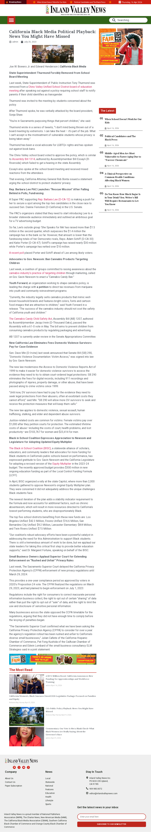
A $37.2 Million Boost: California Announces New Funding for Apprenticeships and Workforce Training (69, 679)
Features (49, 789)
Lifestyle (49, 800)
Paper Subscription (13, 786)
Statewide (50, 782)
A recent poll (16, 252)
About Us (9, 778)
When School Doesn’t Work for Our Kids (123, 121)
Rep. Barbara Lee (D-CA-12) (54, 199)
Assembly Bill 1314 (23, 159)
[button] (11, 20)
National (49, 786)
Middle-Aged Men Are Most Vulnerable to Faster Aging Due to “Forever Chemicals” (123, 157)
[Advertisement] (120, 87)
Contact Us (10, 782)
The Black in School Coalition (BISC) (30, 448)
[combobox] (128, 20)
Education (50, 793)
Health (48, 797)
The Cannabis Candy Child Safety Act (30, 318)
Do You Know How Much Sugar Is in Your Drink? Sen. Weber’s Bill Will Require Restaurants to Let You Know (122, 199)
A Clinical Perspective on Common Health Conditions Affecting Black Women (119, 177)
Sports (48, 804)
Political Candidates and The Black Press (120, 138)
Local (47, 778)
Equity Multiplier (61, 463)
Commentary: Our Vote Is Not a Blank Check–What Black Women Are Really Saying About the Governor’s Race (70, 731)
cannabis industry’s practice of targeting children (37, 273)
